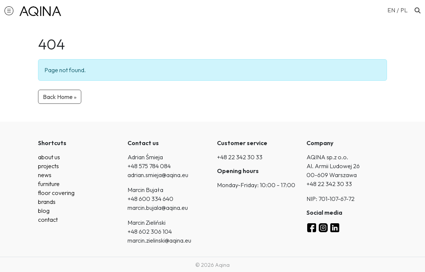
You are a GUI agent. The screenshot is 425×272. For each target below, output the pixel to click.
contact (48, 219)
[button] (8, 10)
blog (44, 210)
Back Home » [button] (59, 96)
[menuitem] (393, 9)
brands (47, 201)
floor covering (56, 192)
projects (48, 166)
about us (49, 157)
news (44, 175)
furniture (49, 184)
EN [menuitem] (391, 10)
